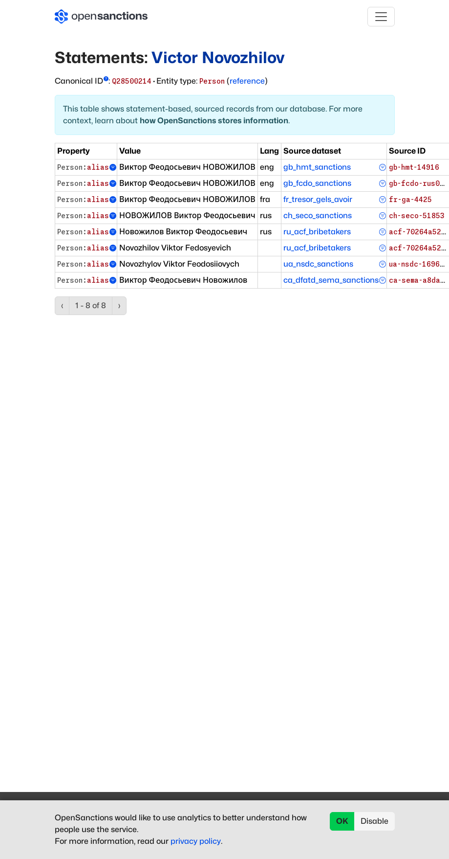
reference (247, 81)
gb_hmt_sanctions (317, 167)
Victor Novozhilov (217, 57)
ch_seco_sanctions (317, 215)
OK (342, 821)
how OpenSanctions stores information (214, 120)
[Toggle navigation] (381, 16)
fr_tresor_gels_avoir (317, 199)
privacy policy (196, 841)
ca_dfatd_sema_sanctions (331, 280)
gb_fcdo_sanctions (317, 183)
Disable (374, 821)
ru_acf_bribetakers (317, 231)
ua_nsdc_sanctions (318, 264)
